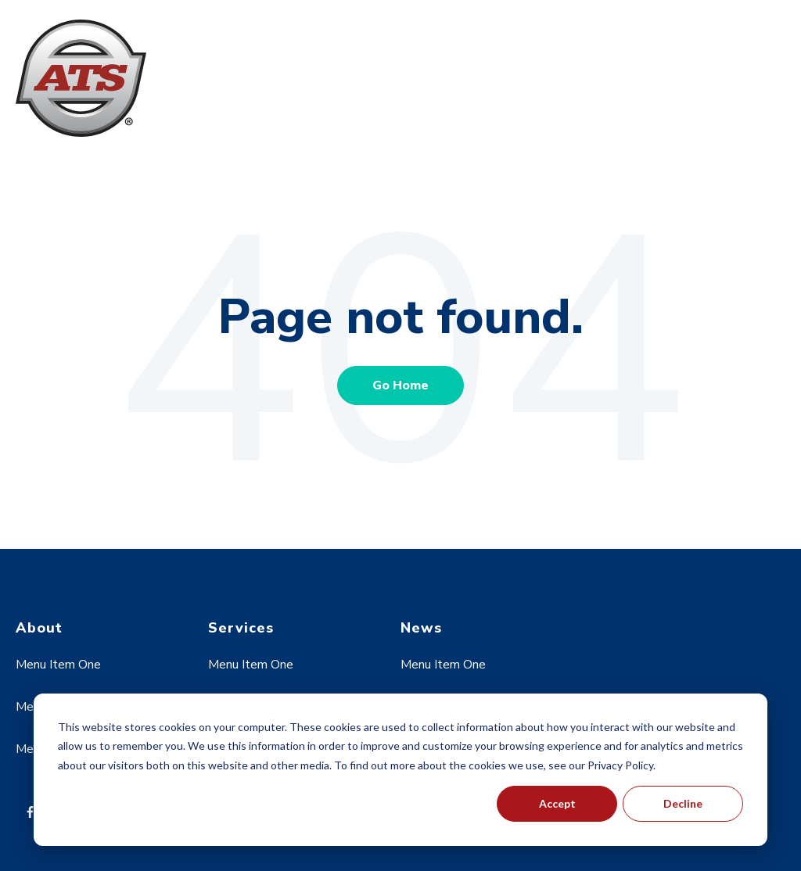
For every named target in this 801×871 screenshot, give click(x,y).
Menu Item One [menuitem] (58, 664)
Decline (682, 803)
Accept (557, 803)
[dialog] (400, 770)
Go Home (400, 385)
